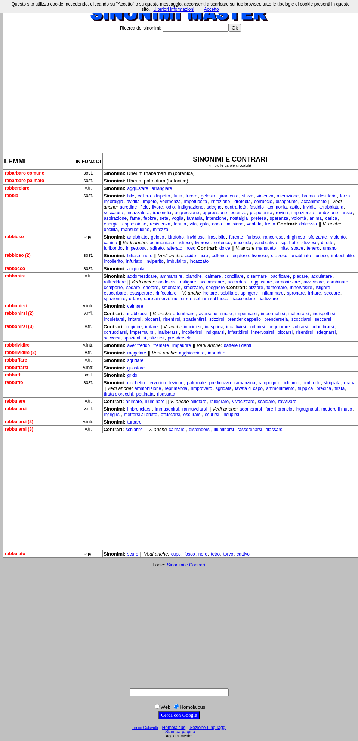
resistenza (160, 224)
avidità (133, 201)
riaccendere (243, 298)
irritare (314, 293)
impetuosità (195, 201)
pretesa (258, 218)
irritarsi (134, 319)
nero (147, 255)
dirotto (327, 242)
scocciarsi (301, 319)
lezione (176, 382)
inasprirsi (214, 326)
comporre (113, 287)
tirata (339, 388)
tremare (161, 345)
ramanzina (244, 382)
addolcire (167, 282)
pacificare (279, 276)
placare (300, 276)
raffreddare (115, 282)
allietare (198, 401)
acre (204, 255)
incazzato (199, 261)
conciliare (234, 276)
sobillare (228, 293)
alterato (174, 248)
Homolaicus (174, 727)
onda (217, 224)
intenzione (216, 218)
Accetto (211, 9)
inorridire (216, 353)
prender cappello (244, 319)
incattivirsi (236, 326)
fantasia (195, 218)
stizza (247, 196)
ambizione (328, 212)
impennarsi (246, 313)
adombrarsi (184, 313)
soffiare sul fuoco (211, 298)
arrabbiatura (331, 207)
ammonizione (148, 388)
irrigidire (134, 326)
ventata (254, 224)
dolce (224, 248)
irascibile (217, 237)
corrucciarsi (115, 332)
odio (170, 207)
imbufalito (176, 261)
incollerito (113, 261)
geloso (157, 237)
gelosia (208, 196)
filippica (305, 388)
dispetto (162, 196)
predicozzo (220, 382)
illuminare (154, 401)
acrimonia (277, 207)
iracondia (162, 212)
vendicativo (265, 242)
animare (134, 401)
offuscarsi (170, 414)
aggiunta (136, 268)
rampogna (269, 382)
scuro (132, 554)
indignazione (190, 207)
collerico (222, 242)
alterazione (288, 196)
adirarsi (300, 326)
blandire (194, 276)
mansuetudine (135, 229)
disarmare (257, 276)
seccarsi (323, 319)
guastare (136, 367)
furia (177, 196)
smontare (171, 287)
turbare (134, 422)
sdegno (214, 207)
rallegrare (219, 401)
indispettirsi (324, 313)
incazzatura (138, 212)
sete (164, 218)
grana (350, 382)
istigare (323, 287)
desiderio (327, 196)
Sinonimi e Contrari (186, 565)
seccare (332, 293)
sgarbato (289, 242)
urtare (135, 298)
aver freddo (138, 345)
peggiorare (279, 326)
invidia (309, 207)
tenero (313, 248)
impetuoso (136, 248)
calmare (213, 276)
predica (324, 388)
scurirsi (212, 414)
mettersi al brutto (140, 414)
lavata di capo (249, 388)
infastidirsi (238, 332)
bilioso (133, 255)
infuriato (134, 261)
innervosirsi (262, 332)
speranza (279, 218)
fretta (270, 224)
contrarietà (235, 207)
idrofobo (175, 237)
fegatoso (240, 255)
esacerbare (115, 293)
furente (236, 237)
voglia (177, 218)
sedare (133, 287)
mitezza (160, 229)
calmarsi (177, 429)
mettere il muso (336, 409)
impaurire (181, 345)
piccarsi (152, 319)
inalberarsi (298, 313)
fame (135, 218)
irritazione (220, 201)
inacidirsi (192, 326)
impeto (150, 201)
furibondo (113, 248)
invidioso (196, 237)
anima (315, 218)
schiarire (134, 429)
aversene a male (215, 313)
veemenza (170, 201)
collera (144, 196)
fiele (145, 207)
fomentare (276, 287)
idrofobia (242, 201)
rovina (282, 212)
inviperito (155, 261)
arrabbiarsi (136, 313)
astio (294, 207)
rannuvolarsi (194, 409)
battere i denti (237, 345)
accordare (237, 282)
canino (110, 242)
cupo (176, 554)
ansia (347, 212)
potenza (239, 212)
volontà (298, 218)
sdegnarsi (326, 332)
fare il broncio (278, 409)
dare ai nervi (156, 298)
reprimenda (175, 388)
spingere (249, 293)
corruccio (263, 201)
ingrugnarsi (307, 409)
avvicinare (313, 282)
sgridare (135, 360)
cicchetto (136, 382)
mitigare (188, 282)
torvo (228, 554)
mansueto (266, 248)
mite (284, 248)
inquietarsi (114, 319)
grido (132, 375)
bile (131, 196)
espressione (134, 224)
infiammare (272, 293)
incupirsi (231, 414)
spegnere (215, 287)
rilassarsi (274, 429)
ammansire (171, 276)
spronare (296, 293)
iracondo (242, 242)
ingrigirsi (112, 414)
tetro (215, 554)
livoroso (202, 242)
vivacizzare (243, 401)
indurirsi (257, 326)
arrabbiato (137, 237)
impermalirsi (273, 313)
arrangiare (162, 188)
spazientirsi (194, 319)
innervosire (301, 287)
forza (345, 196)
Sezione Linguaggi (207, 727)
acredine (128, 207)
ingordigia (113, 201)
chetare (150, 287)
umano (330, 248)
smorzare (193, 287)
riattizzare (268, 298)
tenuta (180, 224)
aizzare (256, 287)
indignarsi (214, 332)
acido (190, 255)
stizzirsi (216, 319)
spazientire (115, 298)
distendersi (199, 429)
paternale (196, 382)
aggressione (187, 212)
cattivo (243, 554)
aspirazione (115, 218)
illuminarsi (224, 429)
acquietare (321, 276)
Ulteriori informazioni (173, 9)
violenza (265, 196)
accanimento (314, 201)
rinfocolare (165, 293)
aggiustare (137, 188)
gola (204, 224)
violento (338, 237)
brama (308, 196)
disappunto (287, 201)
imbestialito (342, 255)
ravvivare (287, 401)
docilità (111, 229)
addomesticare (142, 276)
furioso (253, 237)
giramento (228, 196)
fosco (189, 554)
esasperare (141, 293)
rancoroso (273, 237)
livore (157, 207)
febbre (149, 218)
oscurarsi (192, 414)
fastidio (257, 207)
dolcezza (308, 224)
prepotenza (261, 212)
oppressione (215, 212)
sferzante (317, 237)
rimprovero (201, 388)
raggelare (136, 353)
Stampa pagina (180, 731)
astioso (185, 242)
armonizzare (287, 282)
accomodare (212, 282)
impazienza (302, 212)
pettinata (145, 394)
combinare (337, 282)
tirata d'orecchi (118, 394)
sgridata (224, 388)
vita (193, 224)
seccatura (113, 212)
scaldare (266, 401)
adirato (157, 248)
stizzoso (309, 242)
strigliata (332, 382)
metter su (181, 298)
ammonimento (280, 388)
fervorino (157, 382)
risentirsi (171, 319)
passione (234, 224)
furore (191, 196)
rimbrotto (311, 382)
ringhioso (296, 237)
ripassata (166, 394)
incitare (210, 293)
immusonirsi (167, 409)
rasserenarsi (249, 429)
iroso (190, 248)
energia (111, 224)
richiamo (290, 382)
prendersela (276, 319)
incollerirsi (192, 332)
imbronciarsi (139, 409)
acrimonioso (162, 242)
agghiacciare (191, 353)
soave (297, 248)
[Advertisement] (180, 89)
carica (331, 218)
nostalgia (239, 218)
